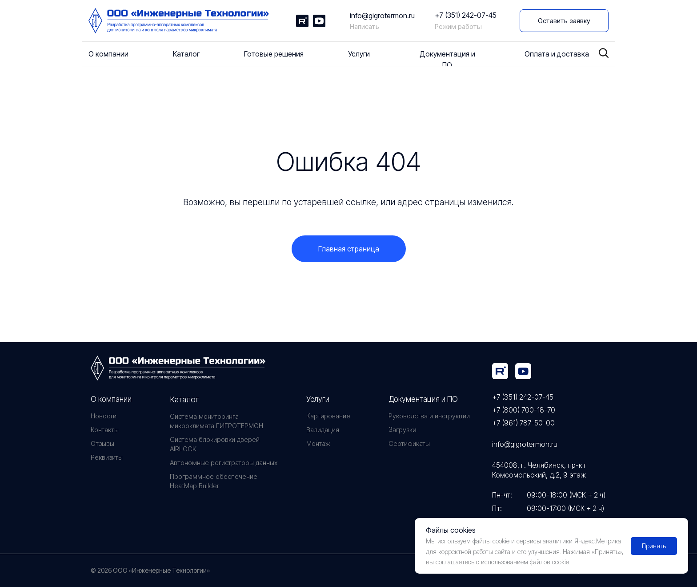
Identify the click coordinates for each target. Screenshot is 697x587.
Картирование (328, 416)
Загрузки (402, 429)
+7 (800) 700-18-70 (523, 409)
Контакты (105, 429)
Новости (103, 416)
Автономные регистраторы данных (223, 462)
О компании (111, 399)
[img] (500, 371)
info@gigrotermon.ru (382, 15)
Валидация (322, 429)
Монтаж (318, 443)
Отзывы (102, 443)
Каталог (184, 399)
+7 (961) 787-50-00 (523, 422)
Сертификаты (409, 443)
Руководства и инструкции (429, 416)
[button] (564, 20)
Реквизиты (107, 457)
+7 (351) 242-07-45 (466, 15)
